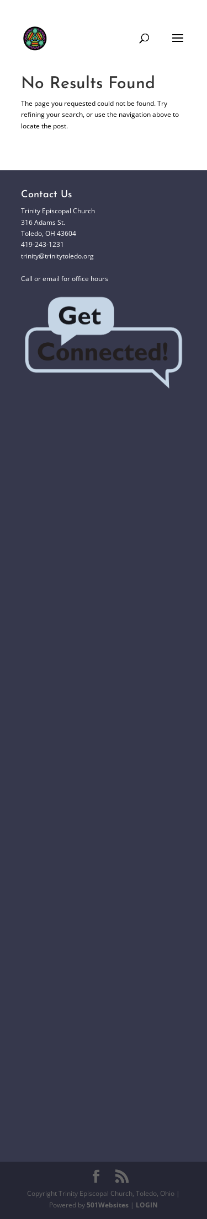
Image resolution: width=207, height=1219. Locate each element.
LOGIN (147, 1205)
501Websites (108, 1205)
